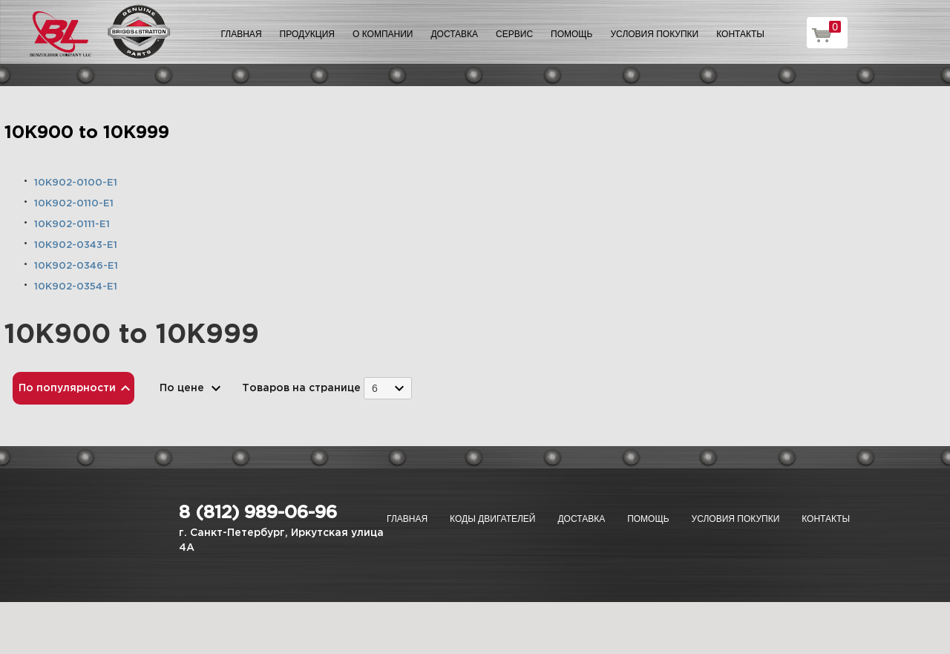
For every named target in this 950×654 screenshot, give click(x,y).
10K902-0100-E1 (75, 183)
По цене (182, 388)
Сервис (514, 34)
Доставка (454, 34)
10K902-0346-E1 (76, 266)
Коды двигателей (492, 519)
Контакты (740, 34)
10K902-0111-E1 (72, 224)
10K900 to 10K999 (86, 133)
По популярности (67, 388)
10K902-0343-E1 (75, 245)
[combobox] (388, 388)
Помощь (571, 34)
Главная (241, 34)
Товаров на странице (301, 388)
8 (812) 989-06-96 (258, 513)
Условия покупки (655, 34)
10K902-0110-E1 (74, 204)
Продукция (307, 34)
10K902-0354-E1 (75, 287)
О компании (383, 34)
